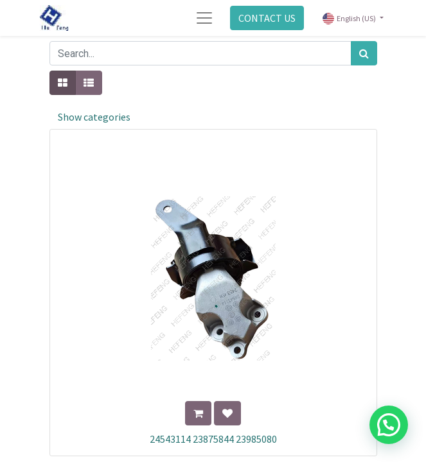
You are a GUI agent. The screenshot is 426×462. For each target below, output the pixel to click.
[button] (198, 413)
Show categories (94, 116)
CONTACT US (267, 18)
